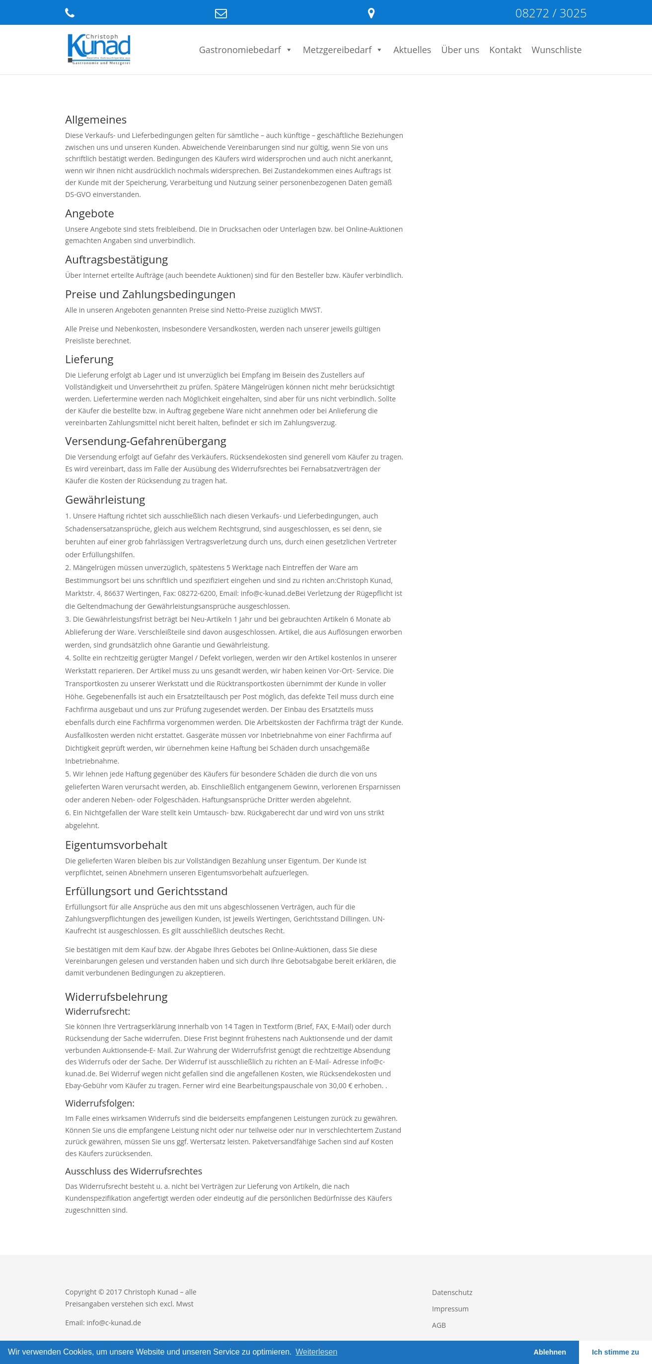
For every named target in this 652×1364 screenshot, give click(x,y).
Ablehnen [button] (550, 1352)
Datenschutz (452, 1292)
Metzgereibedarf (343, 50)
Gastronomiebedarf (246, 50)
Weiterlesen (316, 1352)
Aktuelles (412, 50)
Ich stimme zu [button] (615, 1352)
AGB (439, 1325)
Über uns (460, 50)
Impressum (450, 1308)
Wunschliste (557, 50)
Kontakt (505, 50)
